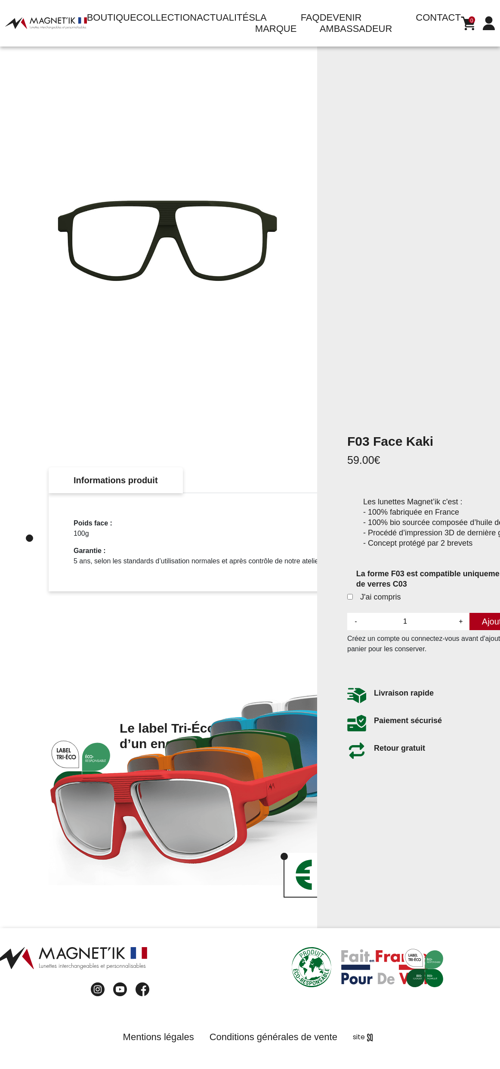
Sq (365, 1037)
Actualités (226, 17)
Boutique (111, 17)
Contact (438, 17)
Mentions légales (158, 1037)
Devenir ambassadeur (356, 23)
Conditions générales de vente (273, 1037)
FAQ (310, 17)
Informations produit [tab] (116, 480)
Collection (166, 17)
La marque (276, 23)
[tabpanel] (250, 542)
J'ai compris (374, 597)
